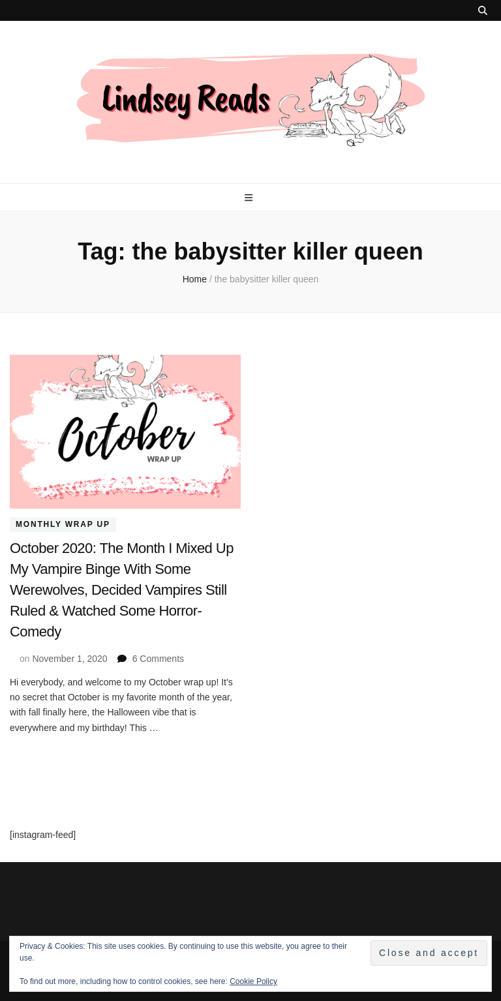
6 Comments (158, 658)
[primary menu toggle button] (250, 197)
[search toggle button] (482, 10)
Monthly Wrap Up (63, 525)
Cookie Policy (253, 981)
